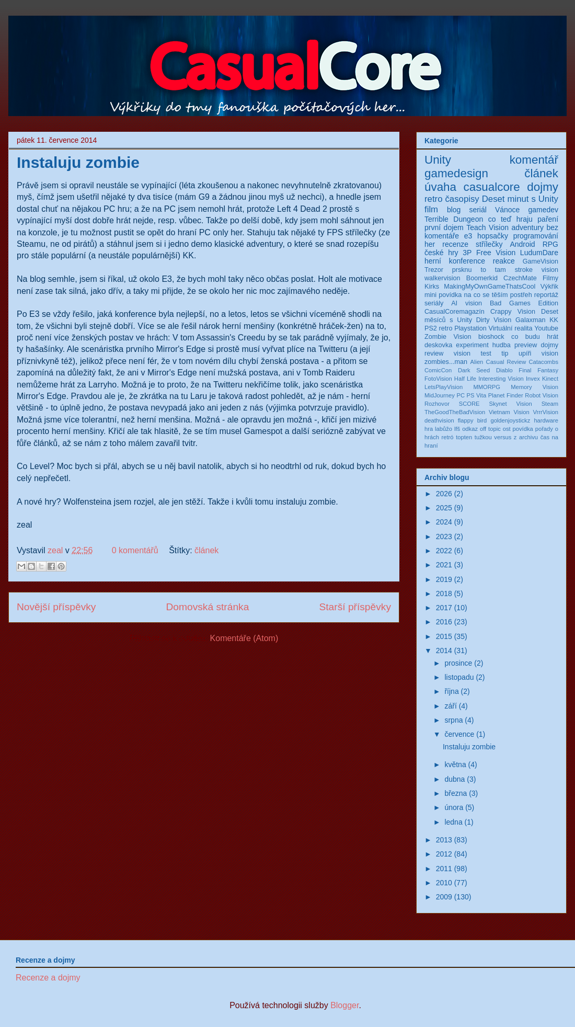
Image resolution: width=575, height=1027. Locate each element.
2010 (444, 882)
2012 (444, 854)
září (450, 706)
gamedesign (456, 173)
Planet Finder (505, 395)
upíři (525, 353)
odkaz (470, 429)
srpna (453, 720)
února (453, 807)
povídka (523, 429)
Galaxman (530, 320)
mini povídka (443, 295)
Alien (476, 362)
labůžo (443, 429)
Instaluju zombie (78, 162)
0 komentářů (135, 550)
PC (460, 395)
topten (464, 437)
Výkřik (549, 286)
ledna (453, 822)
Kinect (550, 378)
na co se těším (486, 295)
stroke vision (536, 269)
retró (448, 437)
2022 (444, 550)
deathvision (439, 420)
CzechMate (520, 278)
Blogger (344, 1005)
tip (504, 353)
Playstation (470, 328)
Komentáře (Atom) (244, 638)
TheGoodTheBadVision (454, 412)
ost (507, 429)
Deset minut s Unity (520, 199)
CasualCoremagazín (454, 311)
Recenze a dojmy (48, 977)
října (451, 691)
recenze (455, 244)
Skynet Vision (510, 404)
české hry (441, 252)
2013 (444, 840)
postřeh (521, 295)
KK (553, 320)
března (455, 793)
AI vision (466, 303)
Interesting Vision (501, 378)
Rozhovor (437, 404)
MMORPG (486, 387)
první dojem (444, 227)
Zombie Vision (448, 336)
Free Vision (495, 252)
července (459, 734)
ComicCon (438, 370)
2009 (444, 897)
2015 (444, 636)
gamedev (543, 210)
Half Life (465, 378)
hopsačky (492, 236)
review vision (447, 353)
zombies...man (445, 362)
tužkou (483, 437)
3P (467, 252)
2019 (444, 579)
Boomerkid (482, 278)
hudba (501, 345)
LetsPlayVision (443, 387)
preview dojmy (536, 345)
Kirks (431, 286)
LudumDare (539, 252)
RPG (550, 244)
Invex (533, 378)
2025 (444, 508)
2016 (444, 622)
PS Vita (477, 395)
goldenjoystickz (510, 420)
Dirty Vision (494, 320)
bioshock (491, 336)
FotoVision (438, 378)
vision (550, 353)
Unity (437, 159)
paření (547, 219)
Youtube (546, 328)
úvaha (440, 186)
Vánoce (507, 210)
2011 (444, 868)
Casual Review (506, 362)
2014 (444, 650)
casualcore (492, 186)
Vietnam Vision (509, 412)
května (455, 764)
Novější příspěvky (56, 606)
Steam (550, 404)
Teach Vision (487, 227)
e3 (468, 236)
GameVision (540, 261)
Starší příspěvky (355, 606)
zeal (56, 550)
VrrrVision (546, 412)
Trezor (433, 269)
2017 (444, 607)
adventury (527, 227)
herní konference (454, 261)
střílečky (489, 244)
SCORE (469, 404)
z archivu (526, 437)
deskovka (438, 345)
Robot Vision (541, 395)
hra (428, 429)
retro (433, 199)
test (485, 353)
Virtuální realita (511, 328)
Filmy (550, 278)
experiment (472, 345)
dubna (454, 779)
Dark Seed (474, 370)
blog (454, 210)
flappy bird (472, 420)
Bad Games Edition (524, 303)
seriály (433, 303)
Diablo (504, 370)
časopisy (462, 199)
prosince (458, 663)
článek (206, 550)
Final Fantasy (538, 370)
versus (502, 437)
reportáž (546, 295)
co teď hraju (510, 219)
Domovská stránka (207, 606)
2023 (444, 536)
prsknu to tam (479, 269)
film (431, 209)
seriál (477, 210)
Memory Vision (534, 387)
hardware (546, 420)
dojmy (542, 186)
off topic (490, 429)
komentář (534, 159)
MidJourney (439, 395)
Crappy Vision (512, 311)
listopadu (459, 677)
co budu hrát (534, 336)
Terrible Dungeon (453, 219)
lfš (457, 429)
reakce (504, 261)
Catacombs (543, 362)
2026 (444, 493)
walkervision (442, 278)
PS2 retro (438, 328)
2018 (444, 593)
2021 (444, 565)
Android (522, 244)
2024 (444, 522)
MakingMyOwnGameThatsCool (489, 286)
